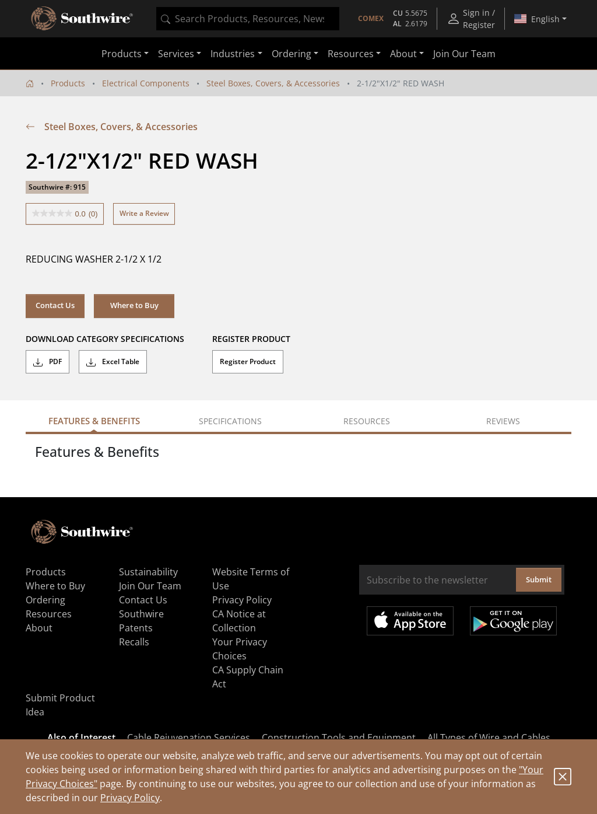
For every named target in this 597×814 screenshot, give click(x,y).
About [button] (403, 53)
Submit (539, 579)
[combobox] (247, 18)
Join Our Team (464, 53)
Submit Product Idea (60, 704)
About (39, 627)
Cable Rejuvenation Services (188, 737)
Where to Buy (134, 305)
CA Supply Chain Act (247, 676)
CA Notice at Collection (239, 620)
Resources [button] (351, 53)
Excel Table (112, 362)
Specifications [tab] (230, 421)
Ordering (45, 599)
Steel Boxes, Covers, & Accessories (273, 83)
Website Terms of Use (250, 578)
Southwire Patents (141, 620)
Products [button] (121, 53)
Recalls (134, 641)
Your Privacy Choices (239, 648)
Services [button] (176, 53)
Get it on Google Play (513, 620)
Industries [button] (232, 53)
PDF (47, 362)
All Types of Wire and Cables (488, 737)
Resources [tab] (366, 421)
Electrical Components (145, 83)
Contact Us (55, 305)
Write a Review (144, 213)
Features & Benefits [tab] (94, 421)
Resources (49, 613)
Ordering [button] (291, 53)
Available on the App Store (410, 620)
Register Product (248, 361)
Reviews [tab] (503, 421)
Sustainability (148, 571)
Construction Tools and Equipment (339, 737)
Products (68, 83)
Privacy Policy (130, 797)
